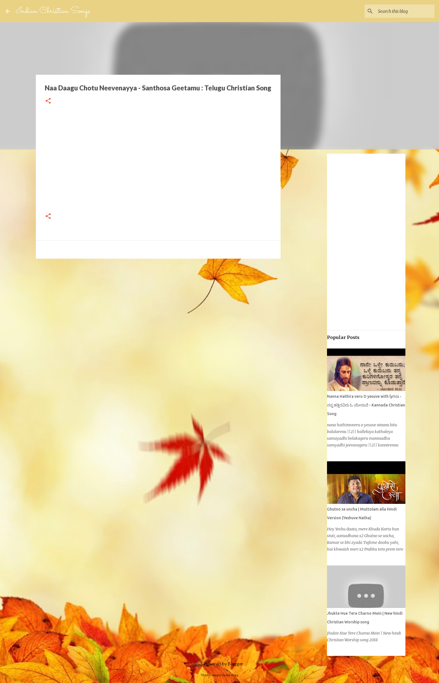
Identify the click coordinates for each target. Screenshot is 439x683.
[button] (48, 101)
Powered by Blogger (219, 663)
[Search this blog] (405, 11)
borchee (232, 675)
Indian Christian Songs (53, 11)
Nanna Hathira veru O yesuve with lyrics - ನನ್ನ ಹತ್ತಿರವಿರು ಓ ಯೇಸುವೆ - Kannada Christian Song (366, 405)
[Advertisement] (76, 302)
